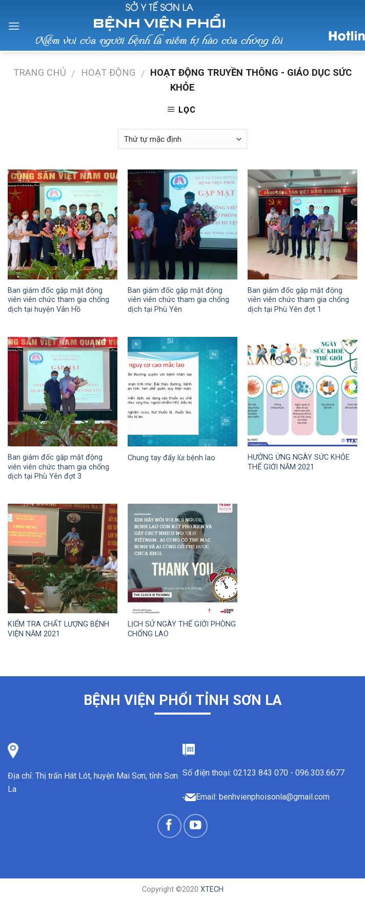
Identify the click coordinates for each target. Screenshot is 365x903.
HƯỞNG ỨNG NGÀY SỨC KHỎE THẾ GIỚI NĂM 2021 (299, 462)
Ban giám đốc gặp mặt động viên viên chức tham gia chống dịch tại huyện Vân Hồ (58, 300)
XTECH (212, 889)
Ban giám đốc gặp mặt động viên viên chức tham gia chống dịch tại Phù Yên (178, 300)
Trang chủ (39, 72)
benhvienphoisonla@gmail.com (274, 797)
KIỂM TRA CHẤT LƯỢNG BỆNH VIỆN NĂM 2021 (58, 629)
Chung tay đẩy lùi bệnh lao (171, 458)
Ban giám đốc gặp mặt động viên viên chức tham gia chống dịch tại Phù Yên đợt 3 (58, 467)
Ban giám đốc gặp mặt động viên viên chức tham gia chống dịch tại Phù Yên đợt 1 (298, 300)
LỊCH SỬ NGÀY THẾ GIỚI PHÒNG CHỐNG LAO (182, 629)
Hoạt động (108, 72)
